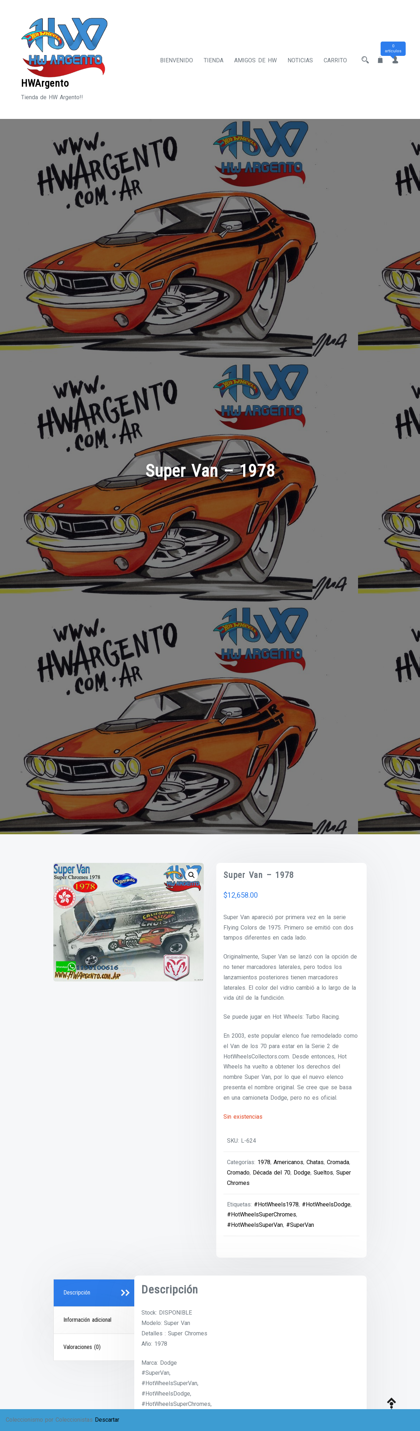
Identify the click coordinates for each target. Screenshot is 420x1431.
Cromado (238, 1172)
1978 (263, 1162)
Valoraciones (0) (82, 1347)
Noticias (300, 60)
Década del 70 (271, 1172)
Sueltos (323, 1172)
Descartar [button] (107, 1419)
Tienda (213, 60)
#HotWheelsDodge (326, 1204)
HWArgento (45, 83)
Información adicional (87, 1319)
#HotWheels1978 (276, 1204)
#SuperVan (300, 1224)
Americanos (288, 1162)
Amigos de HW (255, 60)
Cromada (338, 1162)
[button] (191, 875)
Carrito (335, 60)
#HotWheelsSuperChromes (261, 1214)
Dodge (302, 1172)
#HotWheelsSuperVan (255, 1224)
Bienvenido (176, 60)
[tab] (95, 1293)
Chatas (315, 1162)
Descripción (76, 1292)
